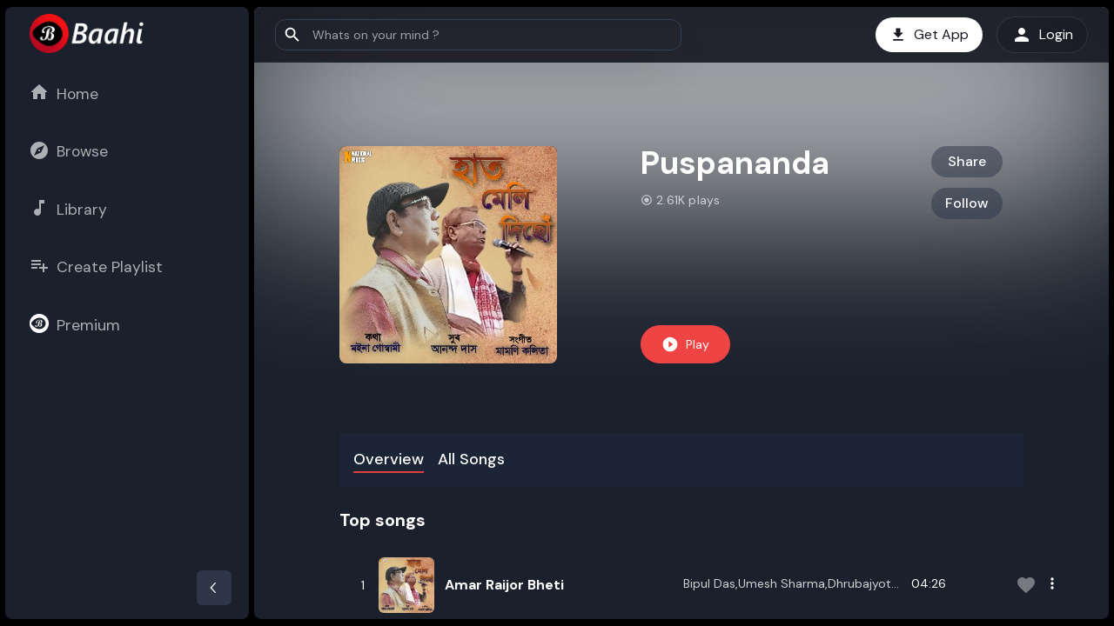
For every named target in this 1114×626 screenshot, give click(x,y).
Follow (967, 203)
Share (967, 161)
